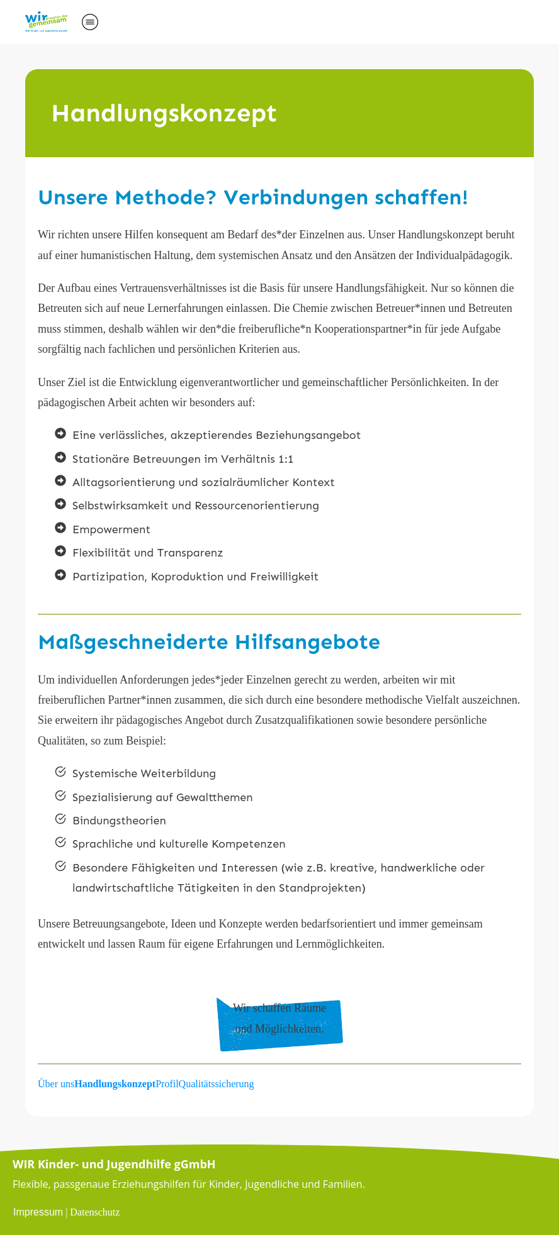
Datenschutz (95, 1212)
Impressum (38, 1212)
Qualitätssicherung (216, 1083)
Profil (166, 1083)
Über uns (56, 1083)
